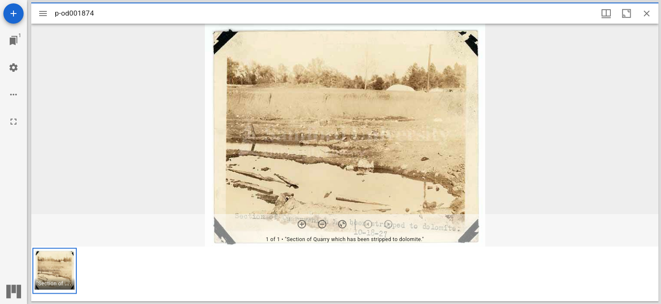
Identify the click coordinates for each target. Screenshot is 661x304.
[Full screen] (13, 121)
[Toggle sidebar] (43, 13)
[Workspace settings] (13, 67)
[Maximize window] (626, 13)
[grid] (344, 274)
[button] (55, 271)
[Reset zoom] (342, 224)
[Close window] (647, 13)
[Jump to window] (13, 40)
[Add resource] (13, 13)
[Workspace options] (13, 94)
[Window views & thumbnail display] (606, 13)
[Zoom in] (302, 224)
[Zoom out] (322, 224)
